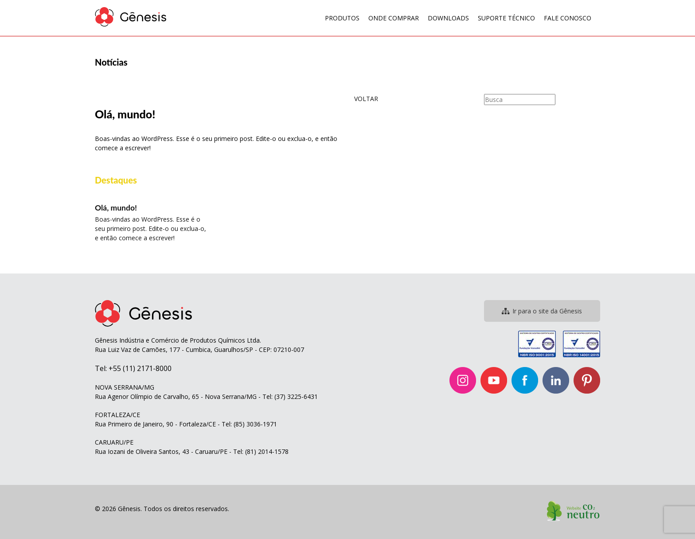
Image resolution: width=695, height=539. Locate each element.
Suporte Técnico (506, 18)
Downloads (448, 18)
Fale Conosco (567, 18)
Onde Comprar (393, 18)
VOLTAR (366, 98)
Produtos (342, 18)
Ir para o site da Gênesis (542, 311)
